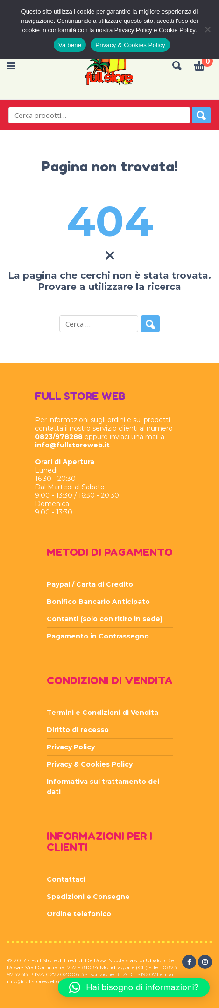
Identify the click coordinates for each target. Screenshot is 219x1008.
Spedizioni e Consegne (88, 896)
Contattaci (66, 879)
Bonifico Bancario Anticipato (98, 601)
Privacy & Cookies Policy (90, 764)
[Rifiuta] (207, 29)
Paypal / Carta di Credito (90, 584)
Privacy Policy (71, 747)
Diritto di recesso (78, 730)
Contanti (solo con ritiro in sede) (104, 619)
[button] (134, 987)
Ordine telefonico (79, 914)
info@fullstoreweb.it (72, 445)
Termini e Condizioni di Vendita (102, 712)
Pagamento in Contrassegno (98, 636)
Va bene (69, 44)
